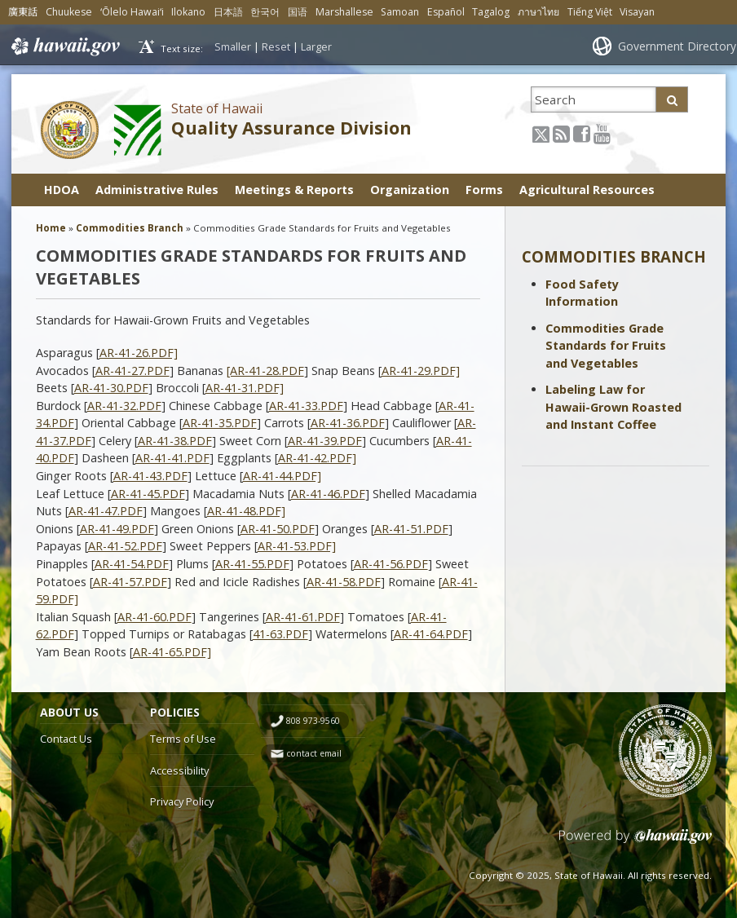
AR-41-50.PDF (278, 528)
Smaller (232, 46)
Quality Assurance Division (291, 128)
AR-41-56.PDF (391, 564)
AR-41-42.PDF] (317, 458)
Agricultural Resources (587, 189)
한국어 (265, 12)
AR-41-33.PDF (306, 405)
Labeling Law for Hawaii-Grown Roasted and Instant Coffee (613, 407)
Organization (409, 189)
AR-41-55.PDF (252, 564)
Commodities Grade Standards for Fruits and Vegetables (605, 345)
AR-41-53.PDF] (297, 546)
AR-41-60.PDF (154, 617)
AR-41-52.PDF (125, 546)
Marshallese (344, 12)
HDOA (61, 189)
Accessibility (179, 770)
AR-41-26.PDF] (138, 352)
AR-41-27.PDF (132, 370)
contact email (314, 753)
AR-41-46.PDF (328, 493)
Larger (316, 46)
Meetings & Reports (294, 189)
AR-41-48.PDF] (246, 511)
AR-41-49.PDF (117, 528)
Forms (484, 189)
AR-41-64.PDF (431, 634)
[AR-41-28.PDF (265, 370)
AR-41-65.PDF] (172, 652)
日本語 (228, 12)
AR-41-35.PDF (220, 422)
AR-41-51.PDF (411, 528)
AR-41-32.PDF (124, 405)
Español (446, 12)
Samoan (400, 12)
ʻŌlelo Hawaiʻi (132, 12)
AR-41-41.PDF (172, 458)
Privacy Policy (182, 801)
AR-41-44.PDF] (282, 475)
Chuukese (69, 12)
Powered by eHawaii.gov (635, 842)
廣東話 (23, 12)
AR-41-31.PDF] (244, 387)
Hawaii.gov (64, 46)
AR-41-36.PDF (348, 422)
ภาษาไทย (538, 12)
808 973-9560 (313, 720)
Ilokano (188, 12)
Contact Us (66, 738)
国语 (297, 12)
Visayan (637, 12)
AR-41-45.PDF (148, 493)
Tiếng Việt (589, 12)
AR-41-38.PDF (175, 440)
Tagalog (491, 12)
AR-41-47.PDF (105, 511)
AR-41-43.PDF (150, 475)
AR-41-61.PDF (303, 617)
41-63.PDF (280, 634)
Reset (276, 46)
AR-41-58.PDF (344, 581)
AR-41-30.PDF (111, 387)
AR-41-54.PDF (132, 564)
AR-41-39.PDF (325, 440)
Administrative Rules (156, 189)
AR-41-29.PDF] (421, 370)
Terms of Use (183, 738)
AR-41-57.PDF (130, 581)
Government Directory (677, 46)
